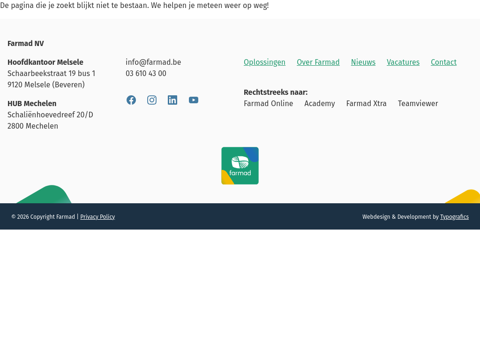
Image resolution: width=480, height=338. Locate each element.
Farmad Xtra (366, 103)
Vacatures (403, 62)
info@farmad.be (153, 62)
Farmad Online (268, 103)
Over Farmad (318, 62)
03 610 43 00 (146, 73)
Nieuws (363, 62)
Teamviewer (418, 103)
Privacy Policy (97, 217)
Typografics (454, 217)
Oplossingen (264, 62)
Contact (444, 62)
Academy (320, 103)
